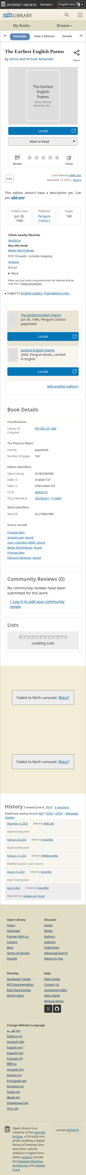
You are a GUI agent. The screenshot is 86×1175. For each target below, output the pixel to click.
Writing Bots (15, 995)
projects (26, 1157)
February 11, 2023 (16, 855)
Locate (43, 131)
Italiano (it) (14, 1075)
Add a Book (52, 995)
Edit (9, 179)
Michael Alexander (40, 59)
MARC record (36, 543)
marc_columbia (17, 543)
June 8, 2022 (13, 888)
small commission (31, 283)
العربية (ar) (13, 1031)
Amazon (13, 262)
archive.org (20, 1165)
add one (17, 197)
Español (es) (15, 1053)
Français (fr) (15, 1058)
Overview (19, 36)
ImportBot (47, 839)
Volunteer (13, 931)
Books (48, 931)
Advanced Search (56, 953)
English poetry (31, 293)
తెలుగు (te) (13, 1097)
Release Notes (54, 1001)
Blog (10, 947)
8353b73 (73, 1130)
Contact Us (51, 984)
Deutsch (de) (15, 1042)
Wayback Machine (30, 1161)
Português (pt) (17, 1081)
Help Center (52, 979)
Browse (57, 25)
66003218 (41, 492)
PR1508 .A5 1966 (45, 429)
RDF (41, 814)
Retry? (63, 697)
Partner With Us (18, 936)
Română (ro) (15, 1086)
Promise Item (16, 532)
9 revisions (62, 807)
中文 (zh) (13, 1109)
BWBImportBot (50, 855)
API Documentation (20, 984)
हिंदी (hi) (12, 1064)
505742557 (42, 498)
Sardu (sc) (13, 1092)
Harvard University (19, 558)
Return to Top (53, 958)
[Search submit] (67, 15)
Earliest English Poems (38, 350)
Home (48, 925)
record (29, 537)
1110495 (55, 498)
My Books (21, 25)
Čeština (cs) (14, 1036)
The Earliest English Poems (41, 315)
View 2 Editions (44, 36)
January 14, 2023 (16, 871)
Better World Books (21, 250)
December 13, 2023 (17, 823)
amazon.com (15, 537)
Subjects (50, 942)
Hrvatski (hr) (15, 1069)
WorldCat (14, 240)
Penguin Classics (44, 218)
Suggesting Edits (55, 990)
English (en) (15, 1047)
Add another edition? (63, 386)
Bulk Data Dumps (19, 990)
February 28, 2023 (16, 839)
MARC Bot (75, 175)
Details (67, 36)
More (14, 273)
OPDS (59, 814)
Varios (14, 59)
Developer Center (19, 979)
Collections (51, 947)
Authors (49, 936)
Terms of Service (18, 953)
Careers (12, 942)
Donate (46, 4)
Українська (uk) (17, 1103)
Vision (11, 925)
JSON (49, 814)
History (77, 180)
